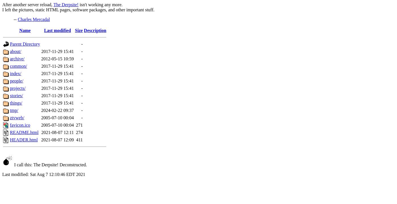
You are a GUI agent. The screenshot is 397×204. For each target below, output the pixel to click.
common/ (18, 66)
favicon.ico (20, 125)
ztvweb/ (17, 117)
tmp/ (14, 110)
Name (25, 30)
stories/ (16, 95)
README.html (24, 132)
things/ (16, 103)
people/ (16, 80)
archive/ (17, 58)
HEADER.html (24, 139)
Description (95, 30)
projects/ (18, 88)
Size (79, 30)
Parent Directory (25, 44)
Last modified (57, 30)
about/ (15, 51)
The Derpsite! (66, 4)
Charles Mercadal (34, 19)
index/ (15, 73)
